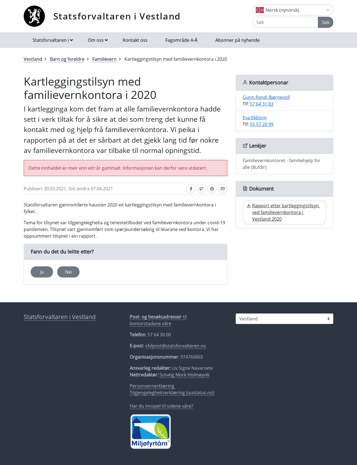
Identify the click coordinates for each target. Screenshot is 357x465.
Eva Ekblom (255, 118)
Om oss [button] (96, 40)
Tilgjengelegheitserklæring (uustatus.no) (172, 392)
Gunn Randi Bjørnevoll (266, 97)
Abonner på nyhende (237, 40)
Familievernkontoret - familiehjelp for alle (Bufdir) (281, 163)
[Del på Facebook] (191, 188)
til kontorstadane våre (158, 320)
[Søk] (285, 22)
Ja (42, 272)
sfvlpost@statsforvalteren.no (175, 346)
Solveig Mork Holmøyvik (184, 375)
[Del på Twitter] (201, 188)
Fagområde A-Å (181, 40)
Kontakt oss (135, 40)
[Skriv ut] (212, 188)
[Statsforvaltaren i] (284, 318)
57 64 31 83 (261, 104)
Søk (325, 22)
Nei (68, 272)
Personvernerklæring (152, 386)
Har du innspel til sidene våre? (161, 406)
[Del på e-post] (222, 188)
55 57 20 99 (261, 124)
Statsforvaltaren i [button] (51, 40)
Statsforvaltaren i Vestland (117, 16)
